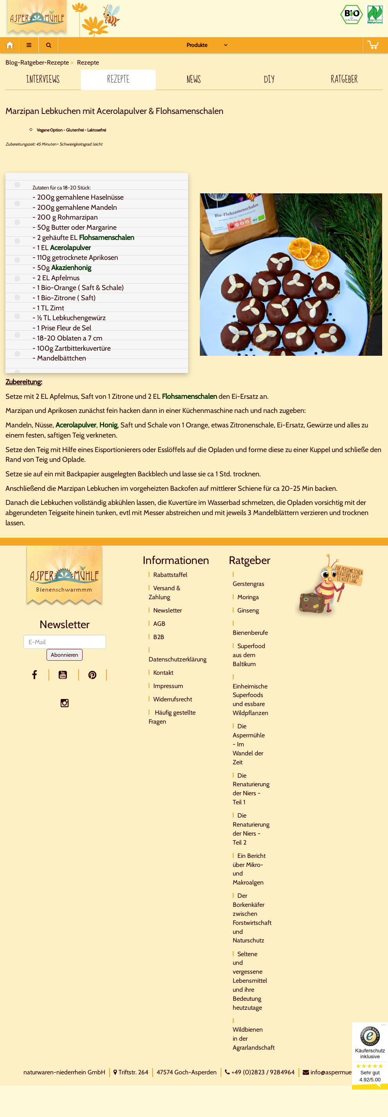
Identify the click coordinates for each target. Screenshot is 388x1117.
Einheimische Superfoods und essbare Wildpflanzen (250, 700)
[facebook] (35, 675)
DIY (269, 80)
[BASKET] (373, 45)
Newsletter (167, 610)
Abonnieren (64, 654)
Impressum (168, 686)
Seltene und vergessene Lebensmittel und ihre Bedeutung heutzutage (250, 980)
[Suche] (48, 45)
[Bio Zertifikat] (351, 14)
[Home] (12, 45)
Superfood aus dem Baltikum (249, 655)
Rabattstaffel (170, 574)
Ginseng (248, 610)
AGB (159, 623)
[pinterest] (93, 675)
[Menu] (29, 45)
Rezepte (118, 80)
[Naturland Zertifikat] (375, 14)
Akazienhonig (71, 267)
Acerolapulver (70, 247)
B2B (158, 637)
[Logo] (64, 577)
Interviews (42, 80)
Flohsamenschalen (106, 237)
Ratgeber (344, 80)
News (194, 80)
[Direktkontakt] (330, 585)
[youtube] (64, 675)
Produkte (197, 45)
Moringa (248, 597)
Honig (108, 425)
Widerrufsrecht (172, 699)
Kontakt (163, 672)
